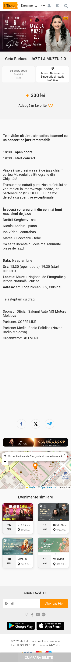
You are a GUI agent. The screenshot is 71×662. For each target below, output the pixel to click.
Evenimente (29, 5)
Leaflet (31, 487)
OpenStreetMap (49, 487)
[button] (35, 466)
